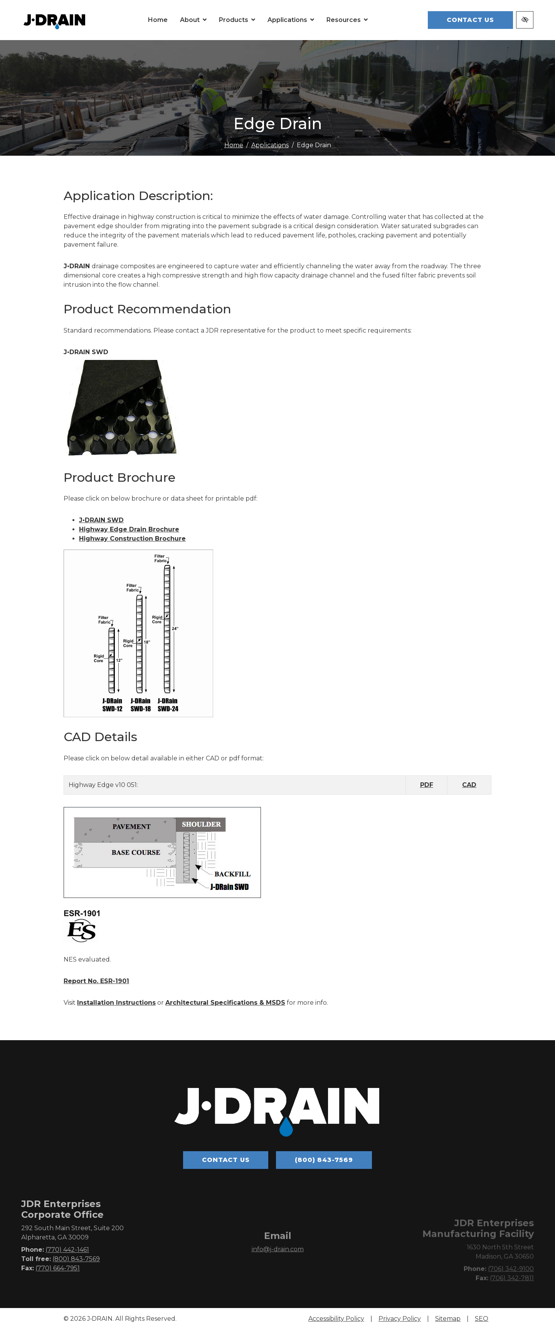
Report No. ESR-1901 (96, 986)
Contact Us (470, 22)
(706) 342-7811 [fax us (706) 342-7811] (512, 1294)
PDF (426, 790)
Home (233, 150)
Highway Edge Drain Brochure (129, 534)
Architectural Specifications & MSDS (225, 1007)
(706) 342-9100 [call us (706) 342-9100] (511, 1285)
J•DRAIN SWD (101, 525)
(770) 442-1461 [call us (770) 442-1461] (67, 1265)
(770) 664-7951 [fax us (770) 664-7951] (57, 1284)
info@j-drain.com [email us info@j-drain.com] (278, 1267)
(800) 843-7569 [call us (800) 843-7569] (324, 1165)
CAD (469, 790)
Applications (270, 150)
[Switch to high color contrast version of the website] (524, 22)
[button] (208, 22)
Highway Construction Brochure (132, 544)
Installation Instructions (116, 1007)
